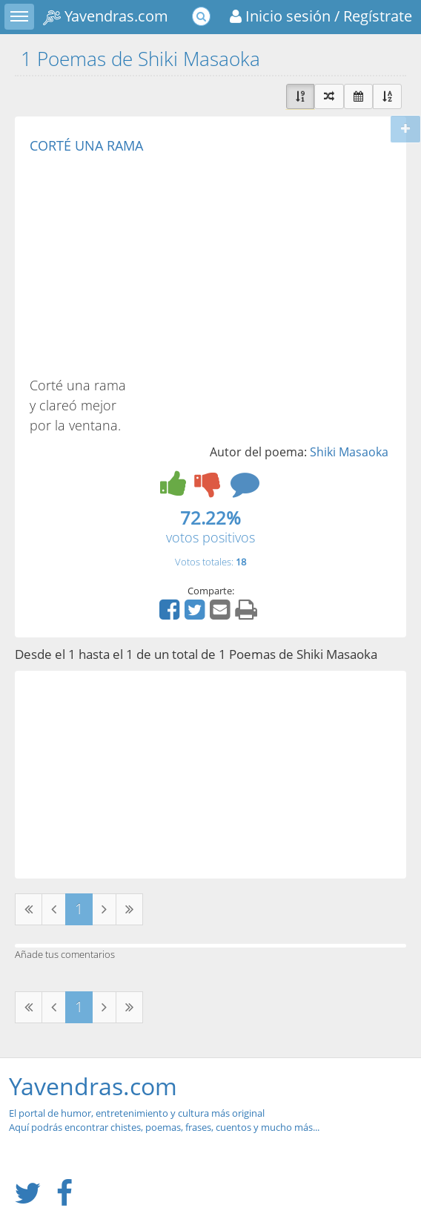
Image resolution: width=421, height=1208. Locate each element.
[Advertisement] (154, 264)
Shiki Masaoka (349, 452)
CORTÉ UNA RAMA (86, 145)
